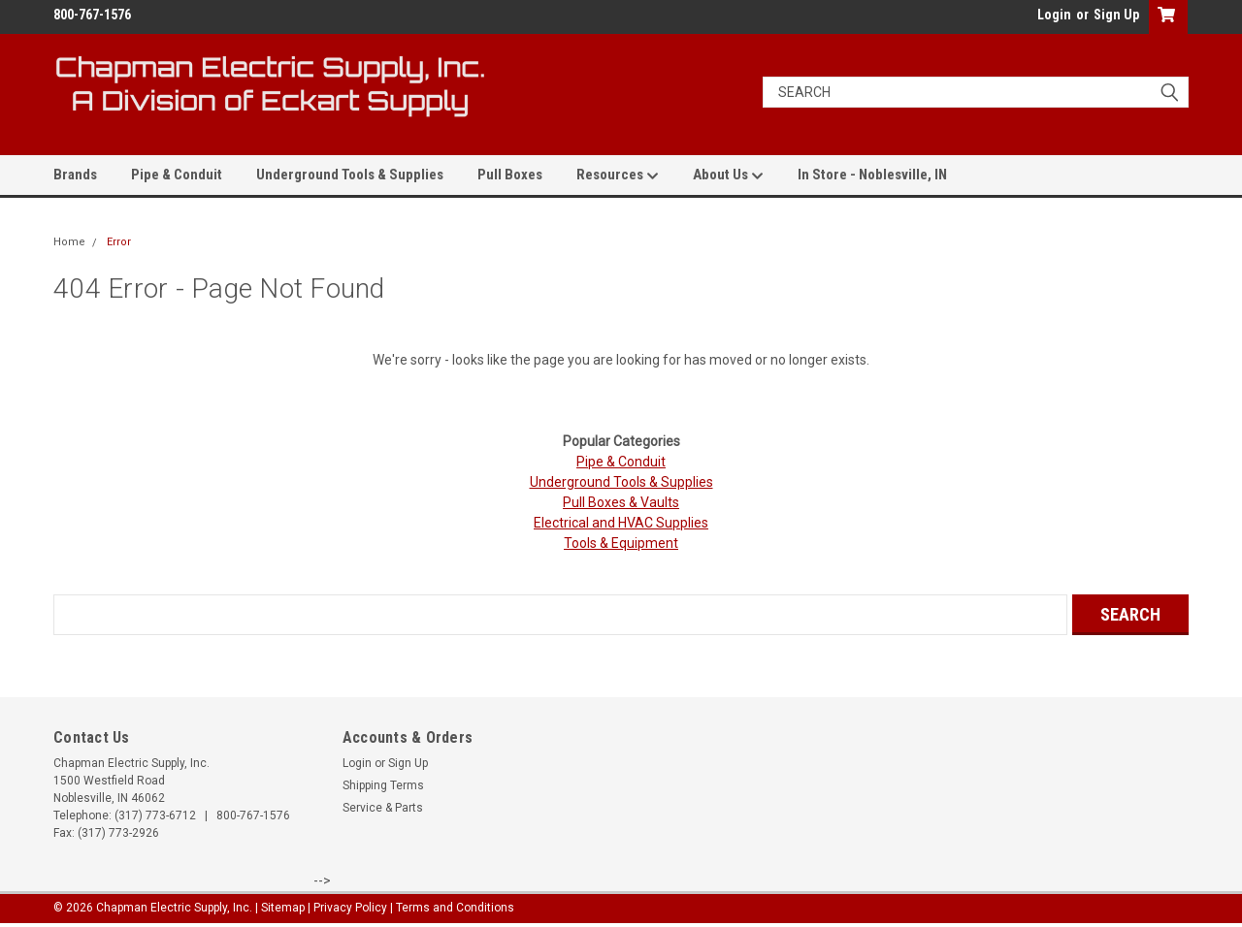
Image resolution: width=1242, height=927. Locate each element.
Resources (617, 175)
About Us (728, 175)
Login (1054, 14)
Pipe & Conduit (176, 174)
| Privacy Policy (347, 907)
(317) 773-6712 (155, 815)
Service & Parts (383, 808)
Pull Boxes (509, 174)
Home (69, 242)
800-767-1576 (253, 815)
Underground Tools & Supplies (349, 174)
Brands (75, 174)
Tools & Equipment (621, 543)
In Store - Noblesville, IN (872, 174)
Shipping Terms (383, 785)
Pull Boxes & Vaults (621, 502)
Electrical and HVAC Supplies (621, 522)
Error (119, 242)
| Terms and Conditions (452, 907)
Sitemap (283, 907)
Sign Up (1116, 14)
